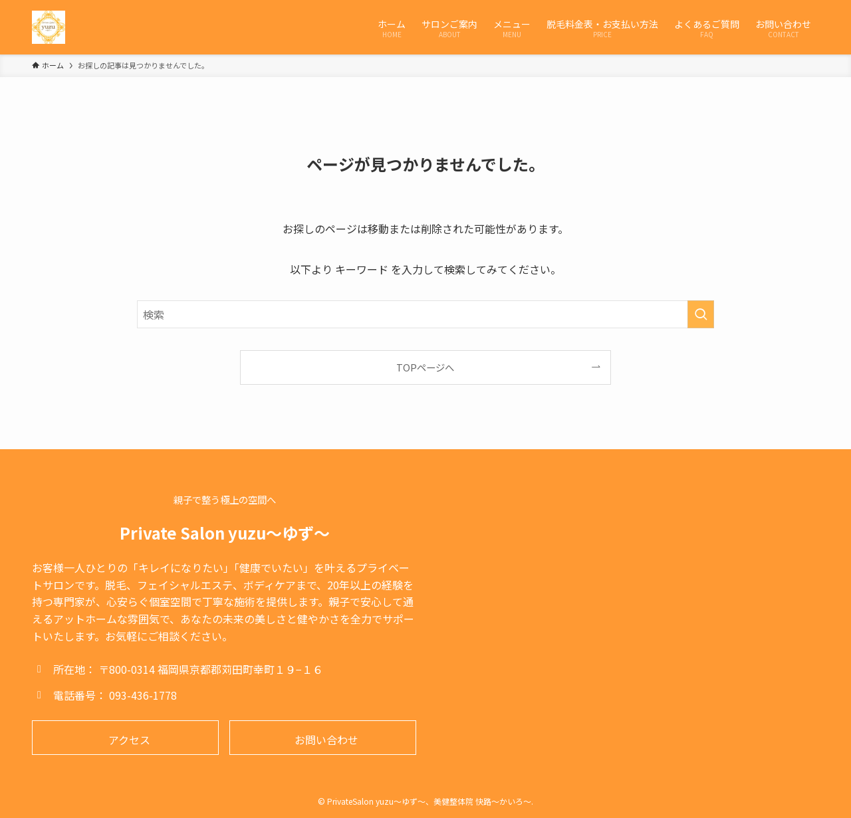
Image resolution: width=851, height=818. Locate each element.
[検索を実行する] (700, 314)
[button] (125, 737)
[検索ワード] (425, 314)
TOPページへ (425, 367)
